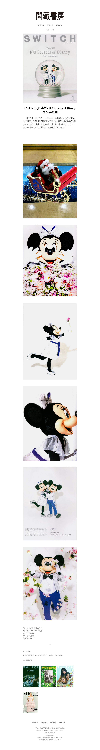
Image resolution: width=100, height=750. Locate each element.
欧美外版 (59, 25)
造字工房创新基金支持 (50, 732)
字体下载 (62, 722)
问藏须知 (44, 722)
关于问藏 (35, 722)
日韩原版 (50, 25)
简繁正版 (41, 25)
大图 (47, 30)
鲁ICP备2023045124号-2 (50, 735)
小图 (52, 30)
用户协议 (53, 722)
